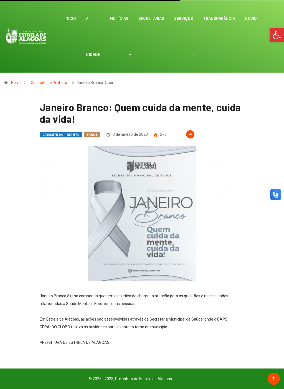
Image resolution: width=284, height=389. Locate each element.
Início (70, 18)
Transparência (219, 18)
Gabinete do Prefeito (49, 82)
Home (16, 82)
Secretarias (151, 18)
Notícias (119, 18)
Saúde (92, 135)
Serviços (183, 18)
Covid (251, 18)
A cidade (93, 36)
